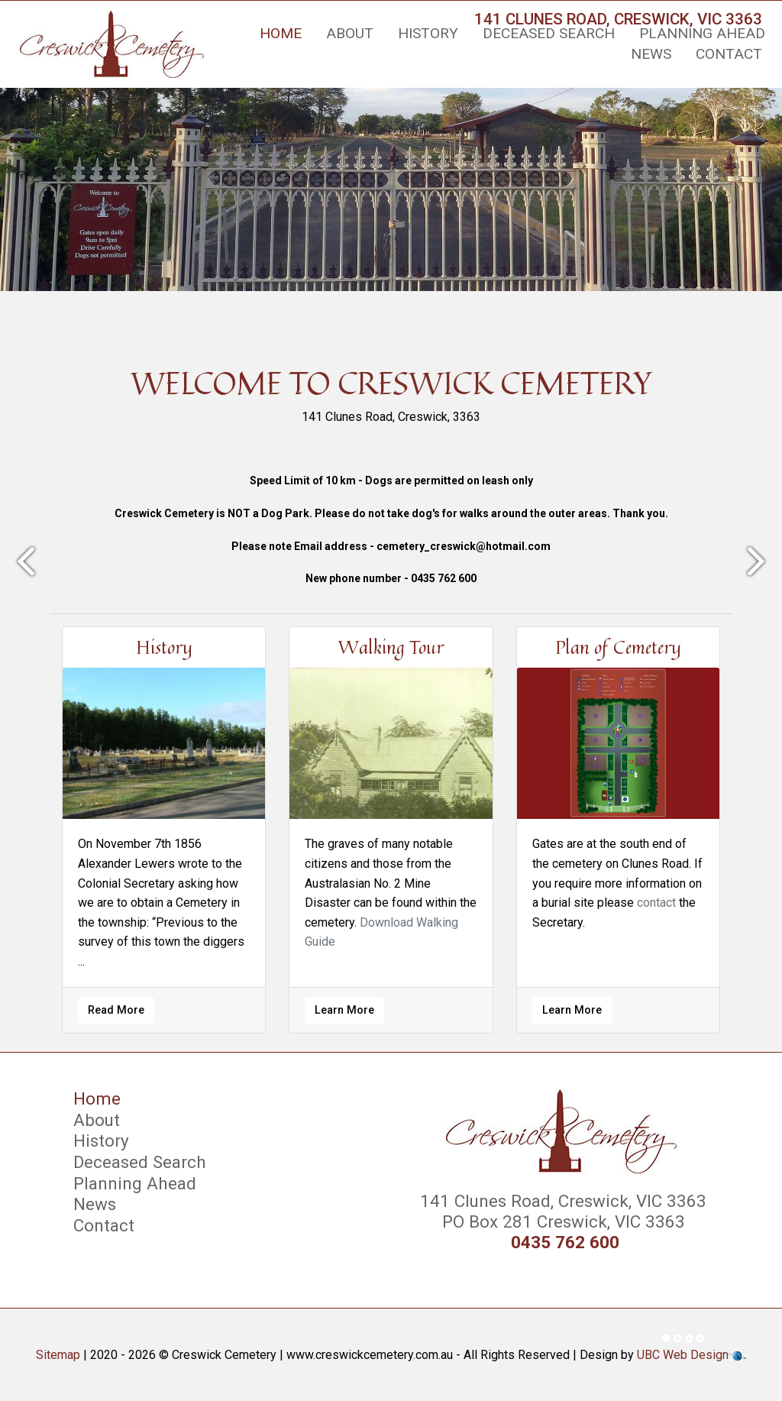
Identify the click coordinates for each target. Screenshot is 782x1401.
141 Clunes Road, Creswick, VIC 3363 (560, 1201)
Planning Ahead (702, 33)
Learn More (344, 1010)
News (651, 54)
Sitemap (58, 1355)
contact (656, 902)
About (349, 33)
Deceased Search (549, 33)
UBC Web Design (683, 1355)
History (428, 33)
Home (281, 33)
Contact (729, 54)
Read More (116, 1010)
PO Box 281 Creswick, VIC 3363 (561, 1221)
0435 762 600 (565, 1242)
